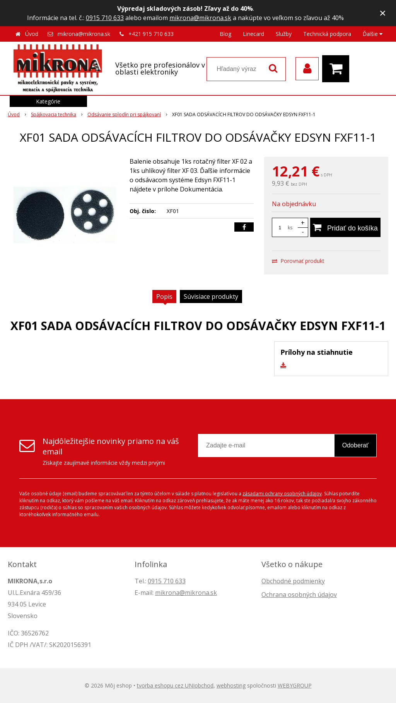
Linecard (253, 33)
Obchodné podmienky (293, 581)
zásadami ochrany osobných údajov (282, 493)
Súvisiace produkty (211, 296)
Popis (164, 296)
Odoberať (355, 445)
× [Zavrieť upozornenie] (382, 13)
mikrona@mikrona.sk (200, 18)
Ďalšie (372, 33)
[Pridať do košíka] (345, 227)
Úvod (31, 33)
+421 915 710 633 (151, 33)
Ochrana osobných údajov (299, 594)
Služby (284, 33)
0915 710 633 (105, 18)
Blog (225, 33)
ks (290, 227)
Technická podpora (327, 33)
